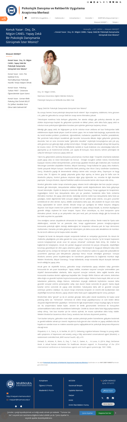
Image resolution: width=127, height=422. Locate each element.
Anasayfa (87, 29)
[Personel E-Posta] (91, 2)
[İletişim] (100, 2)
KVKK (71, 400)
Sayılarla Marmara (76, 390)
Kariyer (71, 395)
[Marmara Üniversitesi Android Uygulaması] (16, 406)
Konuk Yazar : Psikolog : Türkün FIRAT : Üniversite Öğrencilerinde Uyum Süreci (19, 90)
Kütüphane (43, 380)
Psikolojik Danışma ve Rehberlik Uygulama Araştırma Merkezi (65, 362)
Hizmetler (89, 18)
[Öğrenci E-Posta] (88, 2)
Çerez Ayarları (108, 404)
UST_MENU (97, 29)
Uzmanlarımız (75, 18)
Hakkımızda (60, 18)
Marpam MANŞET (101, 22)
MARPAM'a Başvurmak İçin (108, 18)
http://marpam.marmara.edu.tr (19, 396)
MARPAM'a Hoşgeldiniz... (41, 18)
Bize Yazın (108, 391)
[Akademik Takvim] (94, 2)
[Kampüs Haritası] (104, 2)
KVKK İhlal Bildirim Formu (79, 405)
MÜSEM (72, 380)
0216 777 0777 (108, 383)
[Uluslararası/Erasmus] (97, 2)
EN (117, 2)
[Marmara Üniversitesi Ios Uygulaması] (21, 406)
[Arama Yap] (120, 2)
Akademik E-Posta (46, 390)
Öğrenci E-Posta (45, 385)
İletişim (116, 22)
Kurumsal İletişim (75, 385)
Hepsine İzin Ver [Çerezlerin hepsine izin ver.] (105, 413)
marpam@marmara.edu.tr (19, 400)
